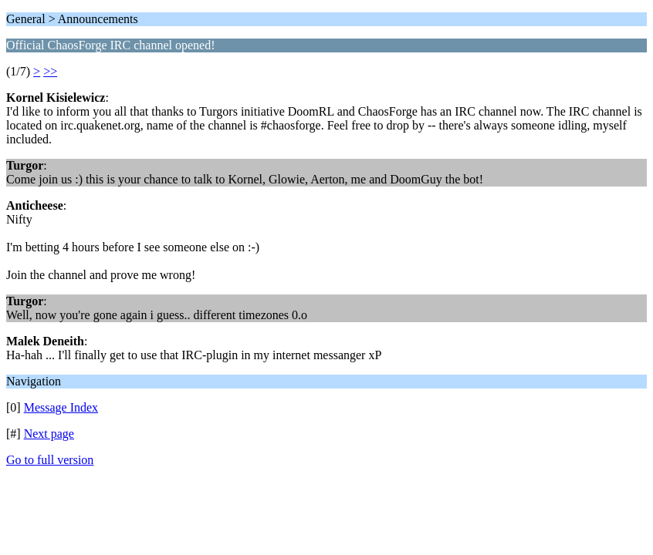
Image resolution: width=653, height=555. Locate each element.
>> (50, 71)
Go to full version (49, 459)
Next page (49, 433)
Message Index (61, 407)
